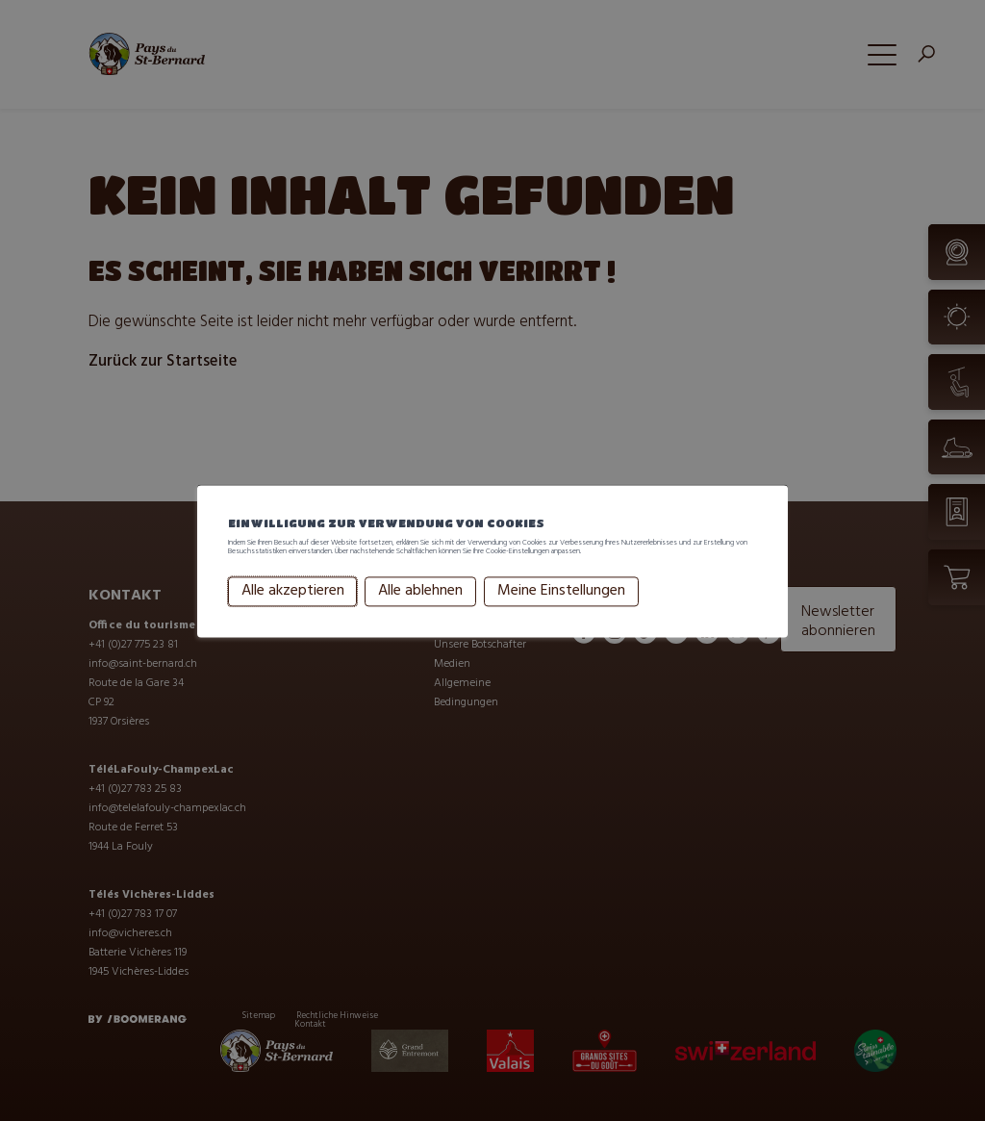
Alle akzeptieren (292, 620)
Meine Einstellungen (561, 620)
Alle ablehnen (420, 620)
